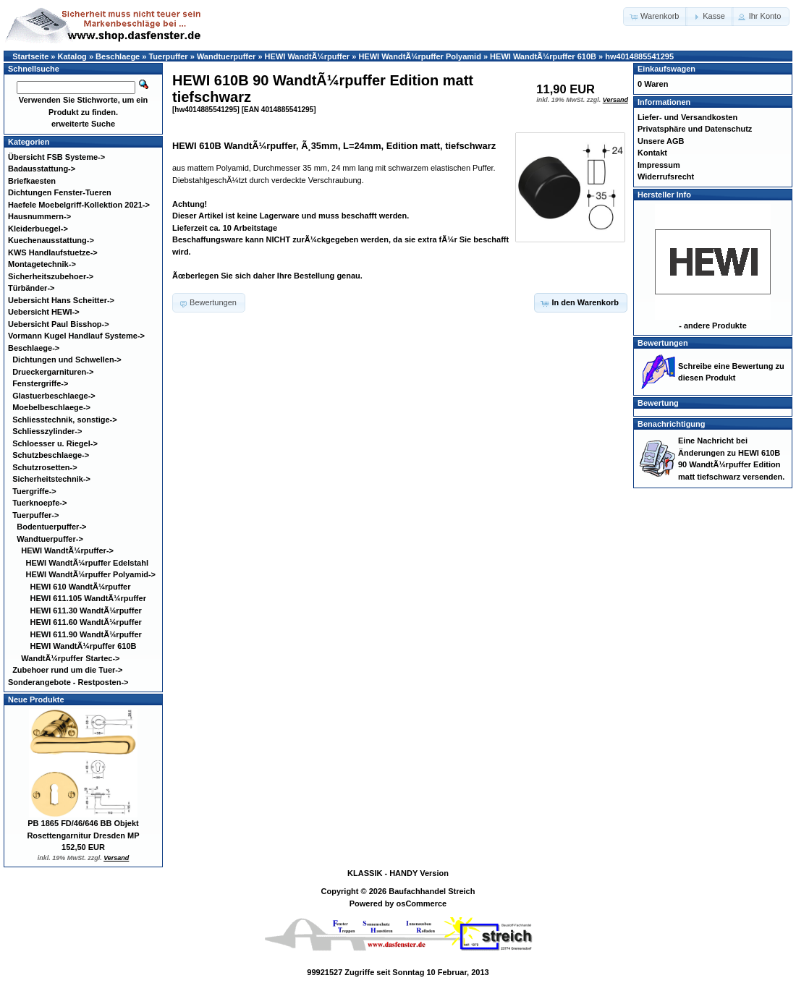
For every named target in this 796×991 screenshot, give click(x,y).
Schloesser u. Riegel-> (55, 443)
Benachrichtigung (672, 424)
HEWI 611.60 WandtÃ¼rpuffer (86, 622)
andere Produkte (715, 325)
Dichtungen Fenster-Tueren (59, 192)
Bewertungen (663, 343)
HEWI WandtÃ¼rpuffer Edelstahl (86, 562)
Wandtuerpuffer (226, 56)
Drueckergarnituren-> (52, 371)
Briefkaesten (32, 180)
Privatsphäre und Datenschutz (695, 128)
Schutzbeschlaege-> (50, 455)
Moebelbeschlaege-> (51, 407)
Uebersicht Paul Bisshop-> (58, 324)
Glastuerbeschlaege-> (54, 395)
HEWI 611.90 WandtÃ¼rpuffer (86, 634)
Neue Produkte (36, 699)
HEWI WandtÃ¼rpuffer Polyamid (419, 56)
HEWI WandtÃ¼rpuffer (307, 56)
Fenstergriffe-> (40, 383)
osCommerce (422, 903)
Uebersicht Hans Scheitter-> (61, 300)
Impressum (659, 165)
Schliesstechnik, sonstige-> (64, 419)
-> (33, 348)
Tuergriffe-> (34, 491)
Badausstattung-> (41, 168)
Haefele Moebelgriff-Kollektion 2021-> (79, 204)
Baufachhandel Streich (432, 891)
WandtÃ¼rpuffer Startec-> (70, 658)
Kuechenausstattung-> (51, 240)
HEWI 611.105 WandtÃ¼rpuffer (88, 598)
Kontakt (652, 152)
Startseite (30, 56)
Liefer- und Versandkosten (687, 117)
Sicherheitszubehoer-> (50, 276)
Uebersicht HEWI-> (44, 311)
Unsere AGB (661, 141)
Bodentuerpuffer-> (51, 526)
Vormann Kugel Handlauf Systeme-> (76, 335)
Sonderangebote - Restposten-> (68, 682)
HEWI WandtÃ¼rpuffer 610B (543, 56)
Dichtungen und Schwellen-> (67, 359)
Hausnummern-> (39, 216)
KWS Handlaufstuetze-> (53, 252)
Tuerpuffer (167, 56)
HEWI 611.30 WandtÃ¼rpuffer (86, 610)
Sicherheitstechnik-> (51, 479)
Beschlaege (118, 56)
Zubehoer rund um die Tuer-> (67, 669)
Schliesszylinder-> (47, 431)
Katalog (72, 56)
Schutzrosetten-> (44, 467)
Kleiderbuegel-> (38, 228)
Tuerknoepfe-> (39, 502)
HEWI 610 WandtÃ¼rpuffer (80, 586)
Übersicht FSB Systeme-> (56, 157)
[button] (655, 16)
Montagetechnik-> (42, 264)
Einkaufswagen (666, 68)
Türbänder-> (31, 288)
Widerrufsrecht (666, 176)
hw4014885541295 (639, 56)
